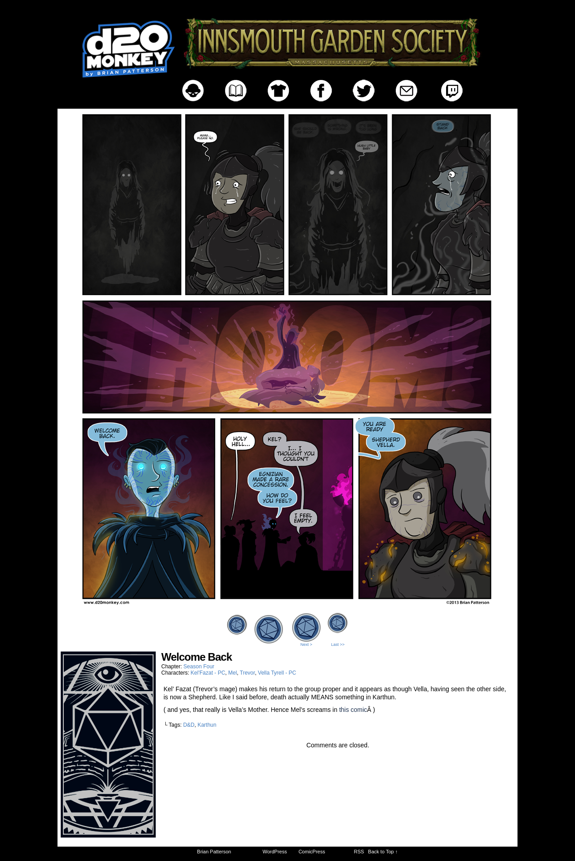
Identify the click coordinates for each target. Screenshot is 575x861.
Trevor (247, 673)
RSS (359, 851)
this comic (353, 709)
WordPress (275, 851)
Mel (232, 673)
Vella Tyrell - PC (277, 673)
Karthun (207, 725)
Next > (306, 644)
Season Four (198, 666)
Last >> (338, 644)
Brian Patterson (214, 851)
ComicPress (311, 851)
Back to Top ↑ (383, 851)
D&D (189, 725)
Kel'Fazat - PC (207, 673)
